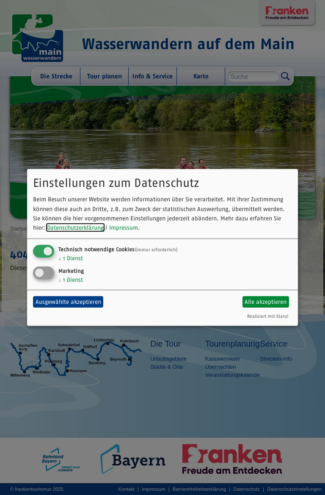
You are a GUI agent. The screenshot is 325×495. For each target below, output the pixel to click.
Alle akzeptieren (265, 301)
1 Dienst (70, 258)
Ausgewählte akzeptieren (68, 301)
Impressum (123, 227)
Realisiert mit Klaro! (268, 315)
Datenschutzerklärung (75, 227)
